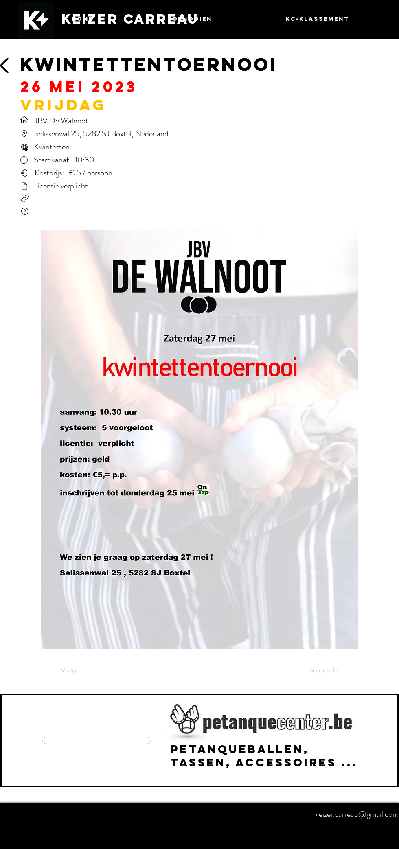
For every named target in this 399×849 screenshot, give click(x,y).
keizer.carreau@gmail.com (357, 814)
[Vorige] (88, 671)
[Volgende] (317, 671)
